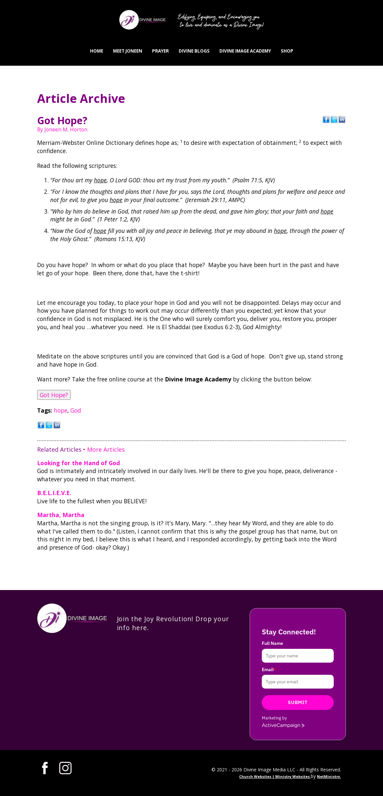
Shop (287, 51)
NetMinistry (328, 776)
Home (96, 51)
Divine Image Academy (245, 51)
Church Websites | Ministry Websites (275, 776)
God (75, 410)
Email (269, 669)
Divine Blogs (194, 51)
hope (60, 410)
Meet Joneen (127, 51)
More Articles (106, 449)
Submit (297, 702)
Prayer (160, 51)
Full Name (272, 643)
